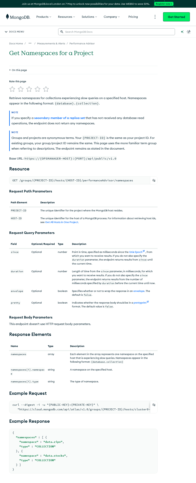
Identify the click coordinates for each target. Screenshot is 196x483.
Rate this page (17, 81)
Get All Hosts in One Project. (62, 222)
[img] (12, 89)
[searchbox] (116, 31)
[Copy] (154, 180)
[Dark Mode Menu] (188, 31)
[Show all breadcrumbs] (30, 43)
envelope (139, 290)
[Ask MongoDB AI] (182, 31)
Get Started (176, 17)
